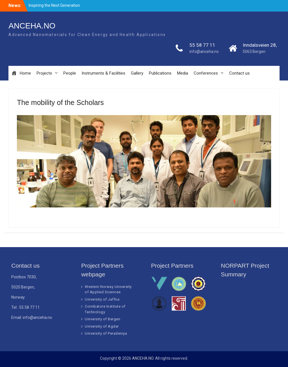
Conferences (206, 73)
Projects (44, 73)
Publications (160, 73)
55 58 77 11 (202, 45)
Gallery (137, 73)
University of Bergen (102, 319)
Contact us (239, 73)
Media (182, 73)
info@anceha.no (204, 51)
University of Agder (102, 326)
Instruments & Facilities (103, 73)
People (69, 73)
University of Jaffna (102, 299)
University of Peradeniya (106, 333)
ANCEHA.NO (31, 25)
